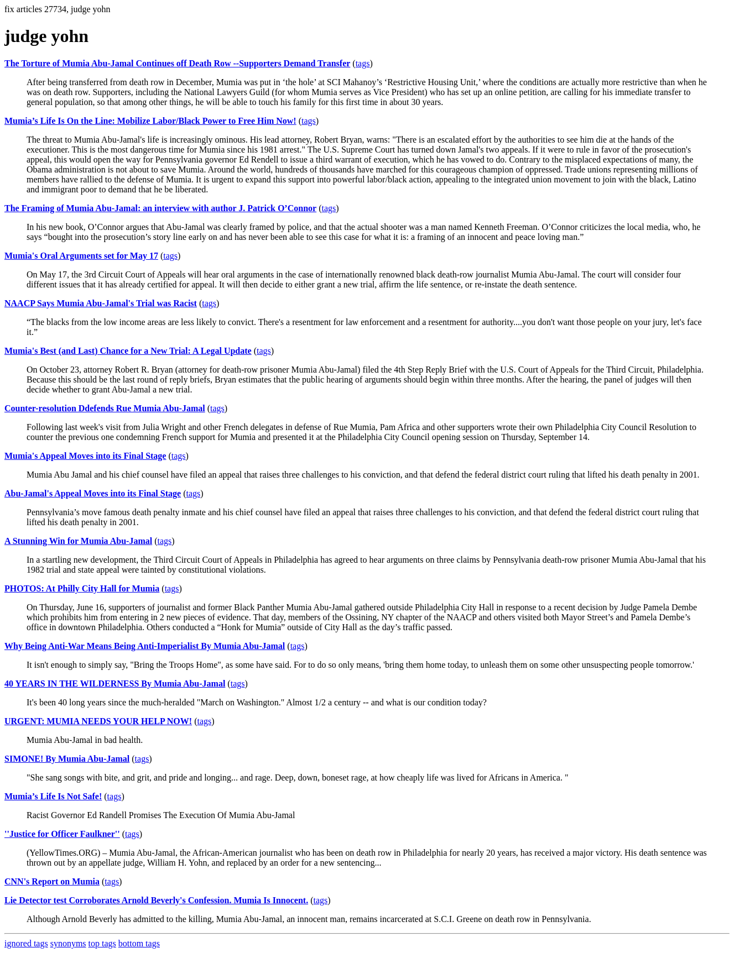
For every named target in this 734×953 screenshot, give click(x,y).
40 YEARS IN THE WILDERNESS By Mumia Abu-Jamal (114, 683)
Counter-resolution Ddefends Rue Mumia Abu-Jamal (104, 408)
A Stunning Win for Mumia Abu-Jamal (78, 541)
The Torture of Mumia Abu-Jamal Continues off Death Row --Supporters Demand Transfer (177, 63)
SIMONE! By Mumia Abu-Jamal (66, 758)
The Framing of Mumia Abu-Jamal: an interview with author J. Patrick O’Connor (160, 208)
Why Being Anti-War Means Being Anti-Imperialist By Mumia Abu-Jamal (144, 646)
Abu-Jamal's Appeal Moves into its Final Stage (92, 493)
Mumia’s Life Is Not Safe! (53, 796)
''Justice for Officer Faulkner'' (62, 834)
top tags (102, 943)
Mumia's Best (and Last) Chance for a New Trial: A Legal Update (128, 350)
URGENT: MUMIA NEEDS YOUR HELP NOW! (98, 721)
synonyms (68, 943)
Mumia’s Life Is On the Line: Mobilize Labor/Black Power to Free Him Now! (150, 120)
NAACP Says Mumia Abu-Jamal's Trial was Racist (100, 303)
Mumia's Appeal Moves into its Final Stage (85, 455)
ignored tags (26, 943)
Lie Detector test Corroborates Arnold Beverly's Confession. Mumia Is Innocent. (156, 900)
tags (363, 63)
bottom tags (139, 943)
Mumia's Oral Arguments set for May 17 (81, 255)
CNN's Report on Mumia (52, 881)
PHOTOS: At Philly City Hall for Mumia (81, 588)
